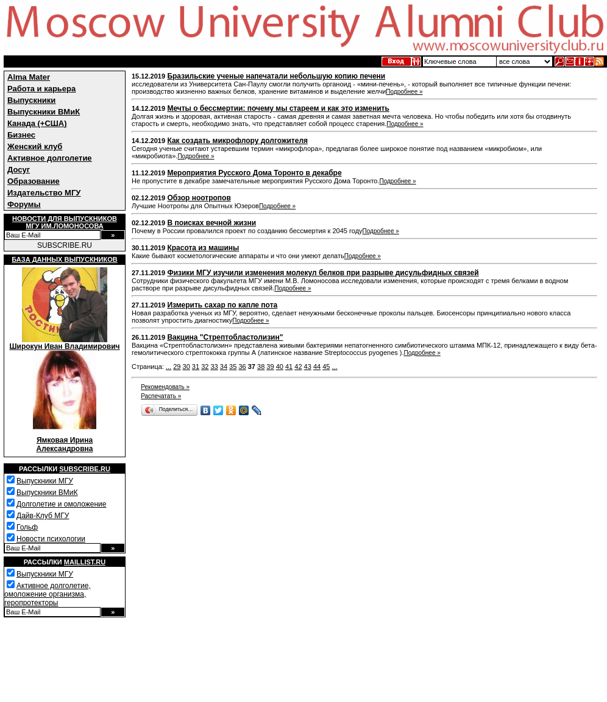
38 (260, 366)
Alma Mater (28, 77)
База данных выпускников (64, 259)
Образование (33, 181)
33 (214, 366)
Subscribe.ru (84, 468)
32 (204, 366)
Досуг (18, 169)
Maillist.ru (84, 562)
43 (307, 366)
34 (223, 366)
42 (298, 366)
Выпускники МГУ (44, 481)
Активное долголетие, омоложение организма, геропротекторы (47, 594)
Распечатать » (161, 396)
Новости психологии (50, 539)
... (168, 366)
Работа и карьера (41, 88)
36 (242, 366)
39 (270, 366)
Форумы (24, 204)
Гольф (27, 527)
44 (317, 366)
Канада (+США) (37, 123)
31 (195, 366)
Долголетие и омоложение (61, 504)
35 (232, 366)
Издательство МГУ (43, 192)
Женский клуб (34, 146)
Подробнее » (404, 91)
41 (289, 366)
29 (176, 366)
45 (326, 366)
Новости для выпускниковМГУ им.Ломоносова (64, 222)
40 (279, 366)
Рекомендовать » (165, 387)
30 (186, 366)
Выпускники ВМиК (43, 111)
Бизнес (21, 134)
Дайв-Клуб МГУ (42, 515)
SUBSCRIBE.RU (64, 245)
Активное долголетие (49, 158)
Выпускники (31, 100)
